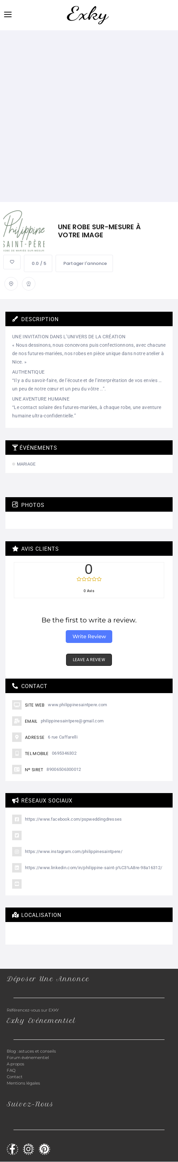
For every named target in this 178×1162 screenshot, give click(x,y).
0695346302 (64, 753)
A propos (15, 1063)
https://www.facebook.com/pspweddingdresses (73, 819)
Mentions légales (23, 1083)
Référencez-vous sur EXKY (33, 1010)
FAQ (11, 1070)
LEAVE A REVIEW (89, 659)
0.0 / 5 (38, 263)
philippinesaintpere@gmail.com (72, 720)
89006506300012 (64, 769)
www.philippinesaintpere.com (77, 704)
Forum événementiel (28, 1057)
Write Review (89, 636)
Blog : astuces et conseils (32, 1051)
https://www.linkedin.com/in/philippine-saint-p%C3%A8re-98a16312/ (93, 867)
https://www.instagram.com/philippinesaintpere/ (73, 851)
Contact (15, 1076)
